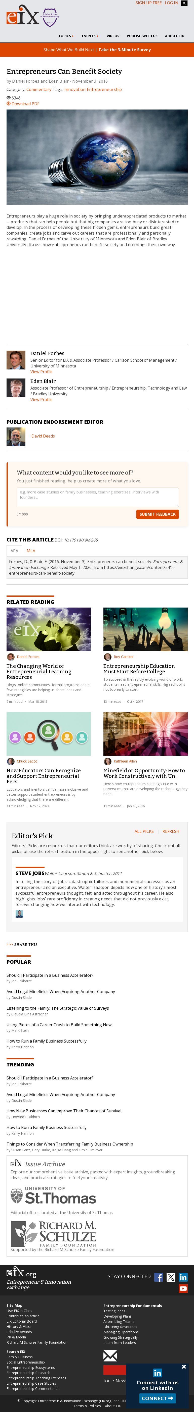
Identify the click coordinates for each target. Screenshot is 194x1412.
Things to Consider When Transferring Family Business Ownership (70, 1144)
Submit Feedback (158, 514)
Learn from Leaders (119, 1342)
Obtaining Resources (120, 1326)
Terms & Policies (87, 1405)
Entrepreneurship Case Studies (31, 1383)
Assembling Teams (118, 1321)
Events (90, 35)
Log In (171, 3)
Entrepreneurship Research (28, 1372)
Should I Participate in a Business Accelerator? (50, 975)
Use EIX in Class (19, 1310)
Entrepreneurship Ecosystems (31, 1367)
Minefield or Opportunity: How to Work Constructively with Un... (144, 773)
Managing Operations (121, 1332)
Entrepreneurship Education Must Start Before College (139, 668)
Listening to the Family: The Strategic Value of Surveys (58, 1008)
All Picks (144, 831)
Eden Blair (59, 81)
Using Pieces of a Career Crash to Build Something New (59, 1024)
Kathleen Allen (120, 761)
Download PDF (23, 103)
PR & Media (16, 1337)
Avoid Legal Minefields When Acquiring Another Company (61, 991)
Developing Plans (117, 1316)
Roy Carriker (119, 656)
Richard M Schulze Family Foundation (37, 1342)
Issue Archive (38, 1163)
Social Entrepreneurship (26, 1362)
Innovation (75, 89)
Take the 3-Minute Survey (124, 49)
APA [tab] (14, 551)
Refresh (171, 831)
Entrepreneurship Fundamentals (132, 1305)
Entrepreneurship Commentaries (33, 1388)
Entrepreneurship (104, 89)
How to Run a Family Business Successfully (47, 1041)
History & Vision (19, 1326)
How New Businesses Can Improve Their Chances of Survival (64, 1111)
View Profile (41, 371)
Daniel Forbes (25, 81)
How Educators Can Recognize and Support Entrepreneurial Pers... (44, 776)
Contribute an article (23, 1316)
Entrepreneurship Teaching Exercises (36, 1378)
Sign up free (149, 3)
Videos (113, 35)
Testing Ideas (114, 1311)
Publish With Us (142, 35)
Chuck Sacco (22, 761)
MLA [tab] (31, 551)
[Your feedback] (98, 497)
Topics (66, 35)
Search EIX (16, 1351)
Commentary (39, 89)
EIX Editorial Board (22, 1321)
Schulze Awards (19, 1331)
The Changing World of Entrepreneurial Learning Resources (39, 671)
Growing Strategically (120, 1337)
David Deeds (43, 436)
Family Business (20, 1356)
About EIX (174, 35)
